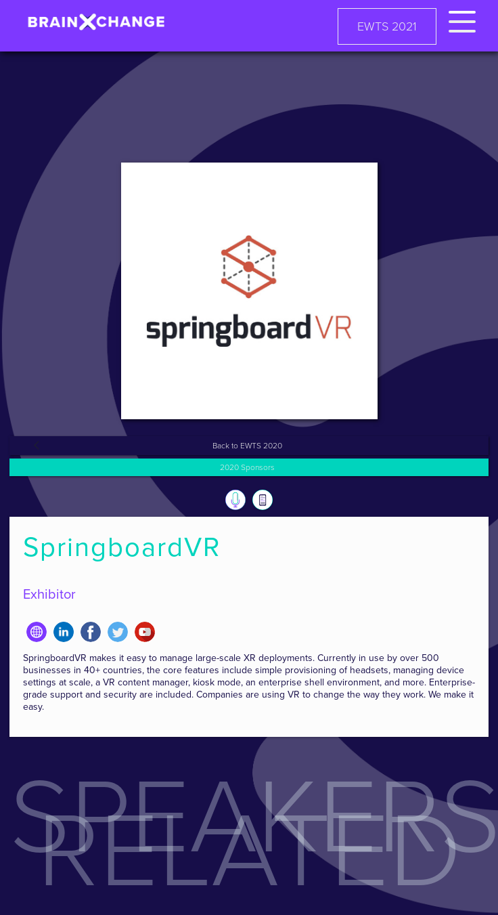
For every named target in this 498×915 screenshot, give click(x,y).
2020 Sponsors (247, 467)
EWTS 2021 (387, 26)
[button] (462, 19)
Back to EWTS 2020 (247, 445)
